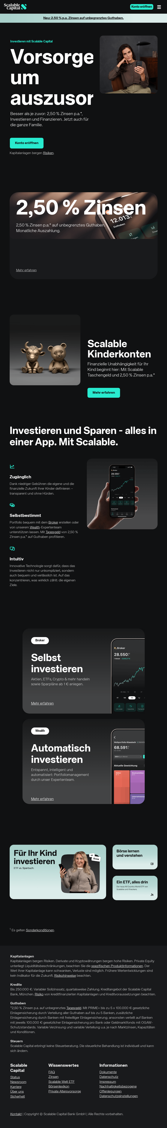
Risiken (48, 153)
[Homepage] (15, 6)
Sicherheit (17, 1096)
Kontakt (16, 1114)
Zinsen (53, 1077)
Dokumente (108, 1072)
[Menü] (160, 7)
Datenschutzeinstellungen (118, 1096)
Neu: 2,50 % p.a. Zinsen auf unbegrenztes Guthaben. (83, 18)
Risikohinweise (65, 976)
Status (15, 1077)
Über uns (17, 1092)
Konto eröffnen (141, 6)
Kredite (16, 985)
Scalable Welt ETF (61, 1082)
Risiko (39, 994)
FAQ (51, 1072)
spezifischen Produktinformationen (117, 966)
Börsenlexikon (58, 1086)
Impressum (107, 1082)
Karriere (15, 1087)
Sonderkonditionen (40, 930)
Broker (53, 522)
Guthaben (18, 1003)
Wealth (35, 527)
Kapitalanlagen (22, 956)
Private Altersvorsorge (64, 1091)
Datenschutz (108, 1077)
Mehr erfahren (104, 392)
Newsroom (18, 1082)
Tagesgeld (53, 532)
